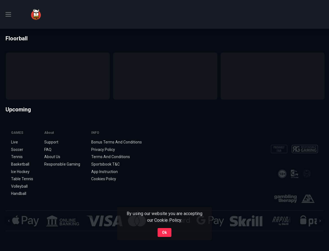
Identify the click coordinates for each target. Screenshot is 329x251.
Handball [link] (18, 193)
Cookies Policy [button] (103, 179)
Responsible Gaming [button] (62, 164)
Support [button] (51, 142)
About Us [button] (52, 157)
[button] (25, 220)
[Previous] (9, 221)
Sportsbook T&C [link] (105, 164)
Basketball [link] (20, 164)
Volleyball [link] (19, 186)
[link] (36, 14)
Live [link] (14, 142)
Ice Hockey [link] (20, 171)
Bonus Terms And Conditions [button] (116, 142)
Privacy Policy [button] (103, 149)
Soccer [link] (17, 149)
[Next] (320, 221)
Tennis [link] (17, 157)
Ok (164, 232)
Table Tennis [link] (22, 179)
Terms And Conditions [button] (110, 157)
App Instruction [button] (104, 171)
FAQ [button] (47, 149)
